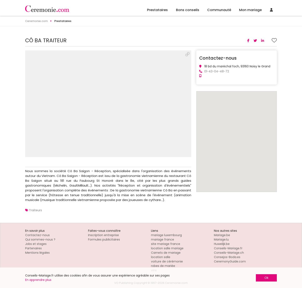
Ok (266, 278)
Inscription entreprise (103, 235)
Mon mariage (250, 10)
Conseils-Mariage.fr (228, 248)
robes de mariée (163, 266)
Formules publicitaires (104, 239)
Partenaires (33, 248)
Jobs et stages (36, 244)
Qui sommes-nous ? (40, 239)
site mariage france (165, 244)
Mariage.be (222, 235)
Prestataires (157, 10)
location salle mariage (167, 248)
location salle (160, 257)
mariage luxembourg (166, 235)
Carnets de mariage (166, 253)
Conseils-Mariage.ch (229, 253)
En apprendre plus (38, 280)
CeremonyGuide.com (230, 261)
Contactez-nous (37, 235)
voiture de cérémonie (167, 261)
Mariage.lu (221, 239)
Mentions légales (37, 253)
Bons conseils (187, 10)
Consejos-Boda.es (227, 257)
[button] (187, 54)
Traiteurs (35, 210)
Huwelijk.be (222, 244)
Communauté (219, 10)
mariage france (162, 239)
